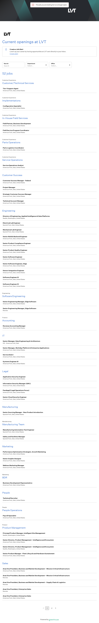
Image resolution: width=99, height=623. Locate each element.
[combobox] (27, 66)
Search (6, 63)
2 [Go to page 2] (51, 608)
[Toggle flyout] (46, 65)
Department (31, 63)
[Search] (13, 66)
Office (53, 63)
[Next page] (55, 608)
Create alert (14, 54)
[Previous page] (43, 608)
